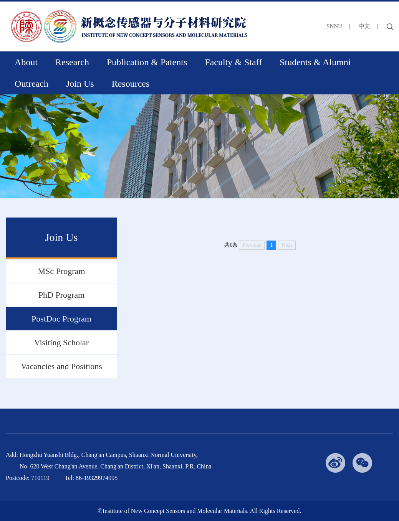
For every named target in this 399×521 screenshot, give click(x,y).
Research (72, 62)
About (26, 62)
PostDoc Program (61, 318)
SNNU (334, 26)
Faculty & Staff (233, 62)
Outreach (31, 84)
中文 (364, 26)
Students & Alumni (315, 62)
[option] (199, 146)
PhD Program (61, 295)
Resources (131, 84)
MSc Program (61, 271)
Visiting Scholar (61, 342)
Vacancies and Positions (61, 366)
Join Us (80, 84)
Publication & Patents (147, 62)
